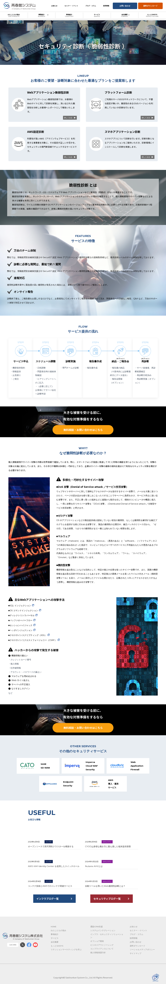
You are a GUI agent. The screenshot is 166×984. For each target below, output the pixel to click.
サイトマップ (135, 956)
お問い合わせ (125, 6)
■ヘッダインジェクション (20, 630)
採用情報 (106, 6)
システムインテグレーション (102, 933)
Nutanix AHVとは (94, 868)
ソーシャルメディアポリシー (142, 952)
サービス (96, 15)
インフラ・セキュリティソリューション (106, 938)
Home (53, 929)
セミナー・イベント (71, 6)
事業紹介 (41, 15)
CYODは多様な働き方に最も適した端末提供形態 (108, 849)
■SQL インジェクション (19, 606)
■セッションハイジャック (20, 626)
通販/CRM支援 (96, 929)
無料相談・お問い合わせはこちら (83, 430)
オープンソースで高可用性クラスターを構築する (50, 849)
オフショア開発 (97, 944)
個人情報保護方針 (98, 955)
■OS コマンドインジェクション (23, 611)
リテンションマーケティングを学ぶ (66, 952)
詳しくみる (68, 117)
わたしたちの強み (13, 15)
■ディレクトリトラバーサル (21, 616)
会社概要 (124, 15)
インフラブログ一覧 (48, 901)
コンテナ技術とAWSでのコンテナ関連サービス (50, 888)
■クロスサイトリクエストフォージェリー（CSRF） (32, 640)
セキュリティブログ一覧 (107, 901)
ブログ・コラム (90, 6)
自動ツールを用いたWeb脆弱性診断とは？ (105, 888)
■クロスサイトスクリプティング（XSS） (27, 635)
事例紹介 (69, 15)
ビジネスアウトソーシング (101, 948)
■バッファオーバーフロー (20, 621)
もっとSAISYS (152, 15)
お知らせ (54, 6)
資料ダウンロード (150, 6)
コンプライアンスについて (101, 951)
